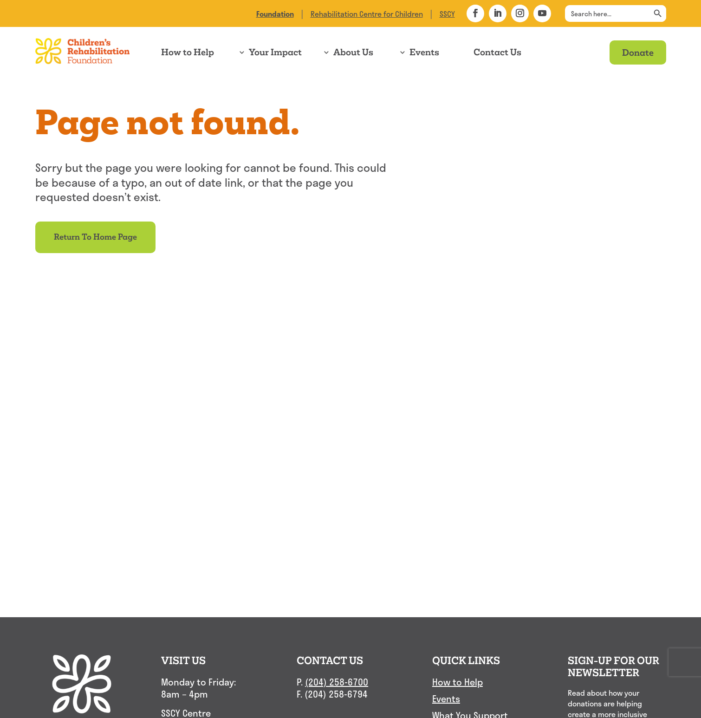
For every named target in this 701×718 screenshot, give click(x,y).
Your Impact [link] (275, 52)
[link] (275, 14)
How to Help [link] (187, 52)
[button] (475, 13)
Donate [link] (638, 52)
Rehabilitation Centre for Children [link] (367, 14)
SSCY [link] (447, 14)
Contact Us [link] (497, 52)
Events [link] (424, 52)
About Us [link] (353, 52)
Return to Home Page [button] (95, 237)
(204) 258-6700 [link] (336, 682)
